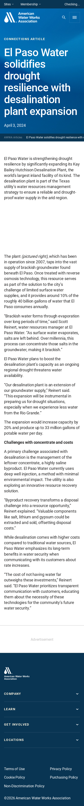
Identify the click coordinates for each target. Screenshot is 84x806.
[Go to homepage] (17, 673)
